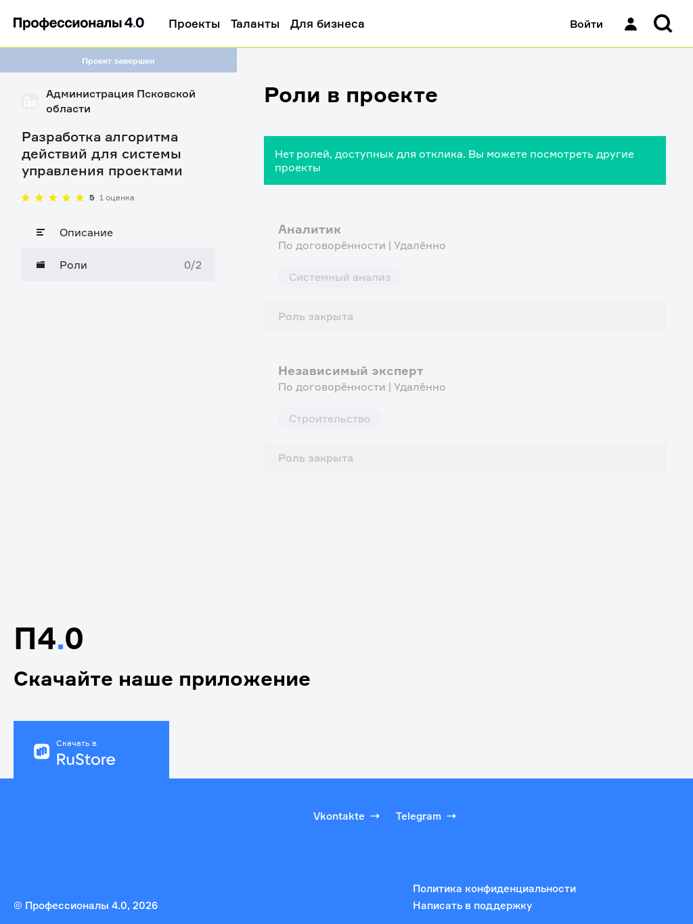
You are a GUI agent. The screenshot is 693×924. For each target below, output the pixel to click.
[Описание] (118, 232)
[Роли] (118, 264)
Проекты (194, 23)
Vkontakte (347, 815)
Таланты (255, 23)
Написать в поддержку (472, 905)
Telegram (427, 815)
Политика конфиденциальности (494, 888)
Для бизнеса (327, 23)
